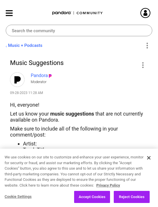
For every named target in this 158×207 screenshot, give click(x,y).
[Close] (148, 161)
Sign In (152, 12)
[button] (142, 65)
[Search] (79, 30)
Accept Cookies (92, 200)
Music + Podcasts (25, 45)
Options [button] (147, 45)
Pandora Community (77, 13)
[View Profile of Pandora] (39, 75)
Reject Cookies (131, 200)
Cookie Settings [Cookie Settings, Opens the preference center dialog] (18, 200)
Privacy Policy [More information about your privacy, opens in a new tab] (108, 188)
